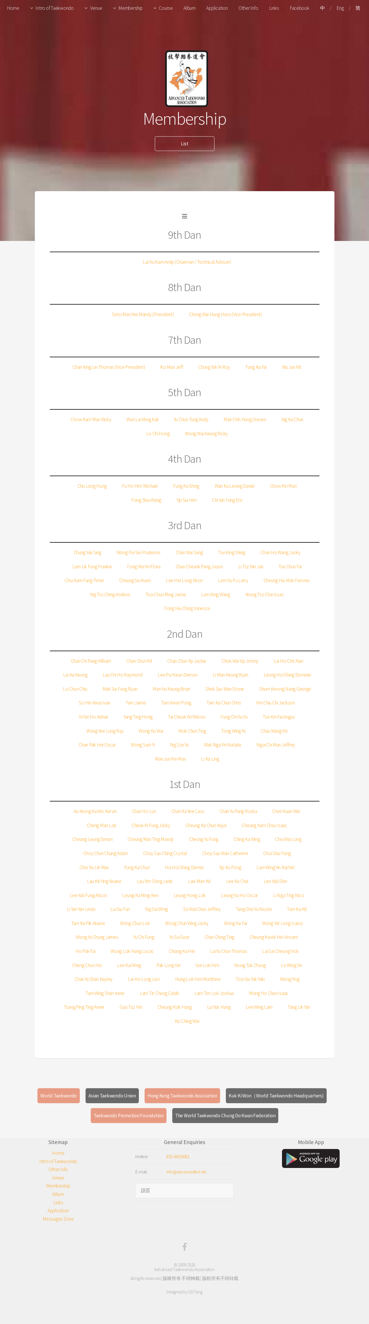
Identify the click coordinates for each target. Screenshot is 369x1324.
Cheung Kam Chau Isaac (264, 825)
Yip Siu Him (187, 500)
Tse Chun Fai (290, 566)
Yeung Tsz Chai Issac (264, 594)
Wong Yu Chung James (97, 937)
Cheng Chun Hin (87, 965)
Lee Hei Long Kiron (184, 580)
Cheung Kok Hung (175, 1007)
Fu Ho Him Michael (140, 486)
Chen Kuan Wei (286, 811)
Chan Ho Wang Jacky (280, 552)
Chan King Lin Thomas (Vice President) (109, 367)
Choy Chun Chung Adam (105, 853)
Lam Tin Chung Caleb (159, 993)
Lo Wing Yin (291, 965)
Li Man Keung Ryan (230, 675)
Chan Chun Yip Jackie (186, 661)
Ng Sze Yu (179, 745)
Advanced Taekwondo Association (184, 1269)
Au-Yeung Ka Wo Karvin (95, 811)
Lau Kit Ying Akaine (104, 881)
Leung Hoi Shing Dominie (287, 675)
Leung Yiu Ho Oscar (239, 895)
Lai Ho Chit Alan (288, 661)
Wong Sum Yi (143, 745)
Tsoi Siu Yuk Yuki (250, 979)
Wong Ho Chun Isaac (268, 993)
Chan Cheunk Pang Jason (199, 566)
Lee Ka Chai (237, 881)
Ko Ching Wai (187, 1021)
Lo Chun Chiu (75, 689)
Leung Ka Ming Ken (140, 895)
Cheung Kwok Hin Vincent (273, 937)
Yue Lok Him (207, 965)
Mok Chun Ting (192, 731)
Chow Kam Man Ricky (91, 419)
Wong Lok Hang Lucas (132, 951)
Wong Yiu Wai (151, 731)
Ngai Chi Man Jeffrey (275, 745)
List (184, 143)
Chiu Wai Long (288, 839)
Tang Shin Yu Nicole (254, 909)
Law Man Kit (199, 881)
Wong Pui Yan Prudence (139, 552)
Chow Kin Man (283, 486)
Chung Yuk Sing (87, 552)
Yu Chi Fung (143, 937)
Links (274, 8)
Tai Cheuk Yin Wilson (186, 717)
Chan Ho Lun (144, 811)
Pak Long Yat (168, 965)
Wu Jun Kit (291, 367)
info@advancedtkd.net (186, 1172)
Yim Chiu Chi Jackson (275, 703)
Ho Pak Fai (85, 951)
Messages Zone (58, 1219)
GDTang (195, 1292)
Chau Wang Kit (274, 731)
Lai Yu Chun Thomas (228, 951)
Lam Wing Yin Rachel (275, 867)
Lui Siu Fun (120, 909)
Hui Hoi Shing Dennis (184, 867)
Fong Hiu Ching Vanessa (187, 608)
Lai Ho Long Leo (144, 979)
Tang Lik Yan (299, 1007)
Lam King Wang (215, 594)
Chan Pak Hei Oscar (97, 745)
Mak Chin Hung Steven (245, 419)
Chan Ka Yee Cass (188, 811)
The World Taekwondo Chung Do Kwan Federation (225, 1115)
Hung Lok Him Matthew (198, 979)
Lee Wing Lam (259, 1007)
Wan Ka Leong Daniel (235, 486)
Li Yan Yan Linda (81, 909)
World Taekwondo (58, 1096)
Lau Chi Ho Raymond (122, 675)
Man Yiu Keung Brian (171, 689)
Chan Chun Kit (139, 661)
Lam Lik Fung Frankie (92, 566)
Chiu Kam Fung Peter (84, 580)
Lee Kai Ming (129, 965)
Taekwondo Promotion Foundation (129, 1115)
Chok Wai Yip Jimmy (240, 661)
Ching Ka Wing (247, 839)
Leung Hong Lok (190, 895)
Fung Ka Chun (137, 867)
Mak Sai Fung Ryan (120, 689)
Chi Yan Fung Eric (227, 500)
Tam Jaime (136, 703)
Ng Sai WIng (156, 909)
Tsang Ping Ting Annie (84, 1007)
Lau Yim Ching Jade (155, 881)
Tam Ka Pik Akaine (88, 923)
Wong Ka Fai (235, 923)
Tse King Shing (231, 552)
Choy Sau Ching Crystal (165, 853)
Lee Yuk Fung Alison (88, 895)
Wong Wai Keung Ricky (206, 433)
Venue (96, 8)
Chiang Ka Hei (182, 951)
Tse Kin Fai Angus (279, 717)
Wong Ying (290, 979)
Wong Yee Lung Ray (105, 731)
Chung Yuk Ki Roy (214, 367)
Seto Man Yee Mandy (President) (143, 314)
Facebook (299, 8)
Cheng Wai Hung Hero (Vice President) (225, 314)
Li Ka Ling (210, 759)
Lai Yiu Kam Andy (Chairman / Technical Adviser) (187, 262)
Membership (130, 8)
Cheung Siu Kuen (135, 580)
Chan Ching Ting (219, 937)
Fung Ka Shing (186, 486)
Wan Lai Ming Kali (142, 419)
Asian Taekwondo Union (112, 1096)
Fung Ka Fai (256, 367)
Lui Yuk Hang (219, 1007)
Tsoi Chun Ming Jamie (165, 594)
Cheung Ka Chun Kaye (206, 825)
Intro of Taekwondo (54, 8)
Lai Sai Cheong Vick (280, 951)
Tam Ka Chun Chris (224, 703)
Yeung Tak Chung (250, 965)
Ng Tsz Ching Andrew (110, 594)
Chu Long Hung (92, 486)
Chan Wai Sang (189, 552)
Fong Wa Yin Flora (143, 566)
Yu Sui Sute (179, 937)
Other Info (248, 8)
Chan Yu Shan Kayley (94, 979)
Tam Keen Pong (176, 703)
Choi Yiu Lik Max (94, 867)
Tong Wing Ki (233, 731)
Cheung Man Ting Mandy (151, 839)
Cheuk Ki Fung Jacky (151, 825)
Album (189, 8)
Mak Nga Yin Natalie (222, 745)
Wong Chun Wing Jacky (187, 923)
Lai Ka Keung (75, 675)
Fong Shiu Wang (146, 500)
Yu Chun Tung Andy (191, 419)
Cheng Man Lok (101, 825)
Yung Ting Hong (138, 717)
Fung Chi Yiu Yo (233, 717)
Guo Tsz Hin (131, 1007)
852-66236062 (177, 1156)
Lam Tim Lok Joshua (214, 993)
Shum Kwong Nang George (285, 689)
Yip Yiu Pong (230, 867)
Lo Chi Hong (158, 433)
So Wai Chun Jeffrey (202, 909)
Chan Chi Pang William (91, 661)
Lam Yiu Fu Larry (233, 580)
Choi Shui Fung (277, 853)
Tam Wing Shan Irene (105, 993)
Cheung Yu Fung (203, 839)
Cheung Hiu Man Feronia (286, 580)
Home (13, 8)
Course (166, 8)
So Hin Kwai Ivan (94, 703)
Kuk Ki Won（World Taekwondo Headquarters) (276, 1096)
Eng (340, 8)
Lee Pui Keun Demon (177, 675)
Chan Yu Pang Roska (238, 811)
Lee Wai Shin (275, 881)
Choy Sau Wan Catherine (225, 853)
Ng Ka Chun (292, 419)
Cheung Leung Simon (92, 839)
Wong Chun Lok (135, 923)
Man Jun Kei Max (170, 759)
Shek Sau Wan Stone (224, 689)
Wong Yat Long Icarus (282, 923)
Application (217, 8)
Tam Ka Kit (297, 909)
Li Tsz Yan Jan (250, 566)
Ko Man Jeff (171, 367)
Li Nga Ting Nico (288, 895)
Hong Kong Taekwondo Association (182, 1096)
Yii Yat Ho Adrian (93, 717)
